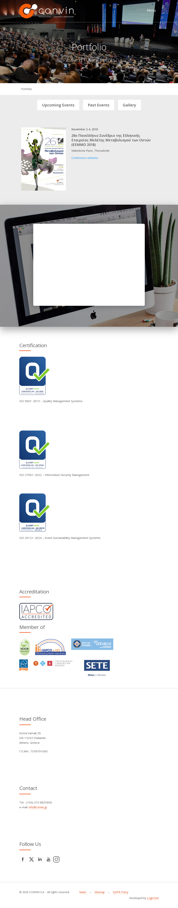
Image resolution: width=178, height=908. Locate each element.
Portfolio (26, 89)
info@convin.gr (38, 807)
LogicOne (153, 898)
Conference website (84, 158)
